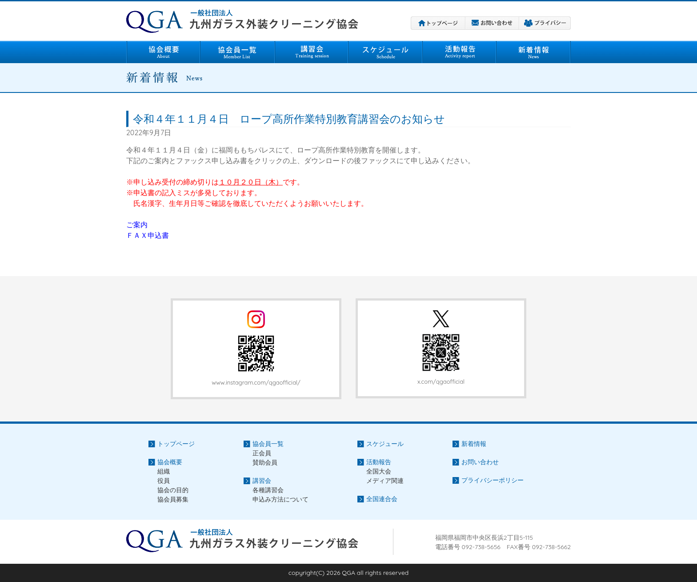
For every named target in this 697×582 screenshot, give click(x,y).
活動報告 (460, 52)
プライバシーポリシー (545, 23)
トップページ (438, 23)
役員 (163, 481)
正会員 (261, 453)
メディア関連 (385, 481)
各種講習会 (268, 490)
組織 (163, 471)
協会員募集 (172, 499)
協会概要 (163, 52)
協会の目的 (172, 490)
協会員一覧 (237, 52)
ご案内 (137, 224)
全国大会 (378, 471)
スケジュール (385, 52)
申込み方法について (280, 499)
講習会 (311, 52)
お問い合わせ (492, 23)
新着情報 (534, 52)
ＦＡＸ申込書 (147, 235)
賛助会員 (264, 462)
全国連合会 (381, 499)
